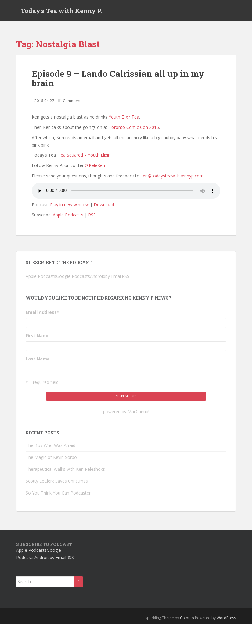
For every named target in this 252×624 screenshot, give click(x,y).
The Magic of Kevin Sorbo (51, 457)
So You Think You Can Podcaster (58, 493)
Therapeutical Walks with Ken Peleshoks (65, 469)
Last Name (38, 359)
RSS (92, 215)
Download (104, 204)
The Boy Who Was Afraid (50, 445)
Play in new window (69, 204)
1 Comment (70, 100)
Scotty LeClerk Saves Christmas (57, 481)
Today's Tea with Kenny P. (61, 11)
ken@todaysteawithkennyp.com (172, 176)
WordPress (226, 617)
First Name (38, 336)
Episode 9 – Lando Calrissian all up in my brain (118, 78)
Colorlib (187, 617)
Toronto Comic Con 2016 (134, 127)
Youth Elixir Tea (124, 117)
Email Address (42, 312)
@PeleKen (95, 165)
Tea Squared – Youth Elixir (84, 155)
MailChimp (138, 411)
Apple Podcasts (68, 215)
